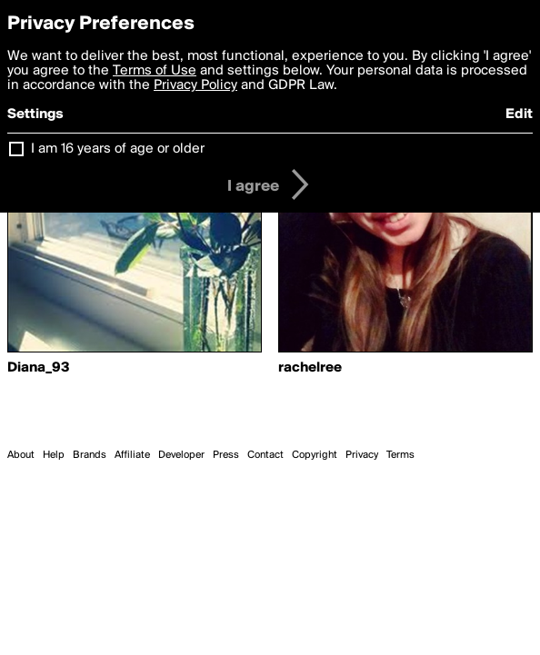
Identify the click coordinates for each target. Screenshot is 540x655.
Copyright (314, 455)
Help (54, 455)
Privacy (361, 455)
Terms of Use (154, 71)
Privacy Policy (195, 85)
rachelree (310, 368)
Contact (265, 455)
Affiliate (132, 455)
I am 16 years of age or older (118, 149)
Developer (181, 455)
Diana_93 (38, 368)
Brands (89, 455)
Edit (519, 114)
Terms (400, 455)
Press (226, 455)
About (21, 455)
